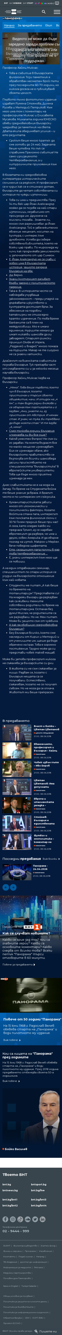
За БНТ (6, 1245)
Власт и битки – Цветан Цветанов (46, 728)
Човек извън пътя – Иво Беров (46, 764)
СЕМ (27, 1318)
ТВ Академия (10, 1262)
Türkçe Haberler (29, 1286)
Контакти (9, 1256)
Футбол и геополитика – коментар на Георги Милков (44, 839)
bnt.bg (6, 1184)
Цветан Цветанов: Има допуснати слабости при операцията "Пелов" (44, 784)
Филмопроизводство (25, 1245)
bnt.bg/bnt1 (9, 1199)
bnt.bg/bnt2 (10, 1205)
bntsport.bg (38, 1184)
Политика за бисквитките (18, 1307)
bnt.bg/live (38, 1190)
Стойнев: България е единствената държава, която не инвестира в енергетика (47, 820)
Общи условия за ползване (18, 1296)
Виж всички (50, 858)
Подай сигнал (26, 1256)
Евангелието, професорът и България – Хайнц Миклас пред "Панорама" (45, 747)
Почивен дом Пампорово (17, 1278)
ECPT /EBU (38, 1318)
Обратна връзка (12, 1318)
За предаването (30, 25)
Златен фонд (48, 1245)
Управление (45, 1251)
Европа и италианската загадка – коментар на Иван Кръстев (46, 802)
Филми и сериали (12, 1251)
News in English (10, 1286)
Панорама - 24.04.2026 (40, 867)
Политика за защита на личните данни (25, 1301)
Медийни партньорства (17, 1273)
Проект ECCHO (12, 1323)
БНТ (6, 3)
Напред (40, 1256)
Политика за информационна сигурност (26, 1312)
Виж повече (10, 1040)
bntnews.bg (10, 1190)
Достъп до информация (33, 1262)
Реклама (38, 1267)
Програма (30, 1251)
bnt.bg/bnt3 (38, 1199)
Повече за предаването (17, 964)
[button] (5, 887)
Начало (9, 25)
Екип (49, 25)
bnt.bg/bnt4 (39, 1205)
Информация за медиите (17, 1267)
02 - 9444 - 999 (15, 1231)
